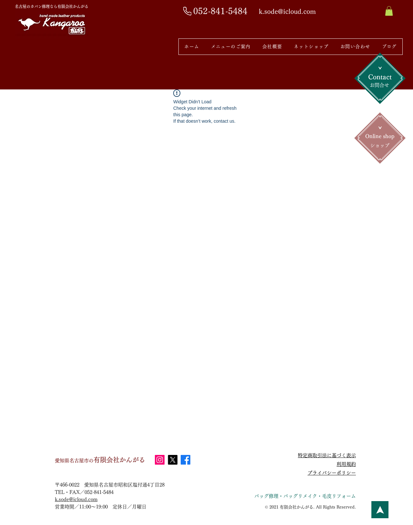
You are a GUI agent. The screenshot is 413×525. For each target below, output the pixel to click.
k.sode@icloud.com (76, 499)
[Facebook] (185, 460)
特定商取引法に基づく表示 (327, 455)
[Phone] (187, 11)
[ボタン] (380, 510)
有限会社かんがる (100, 460)
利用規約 (346, 464)
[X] (172, 460)
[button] (389, 11)
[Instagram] (160, 460)
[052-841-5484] (221, 11)
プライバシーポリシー (331, 472)
